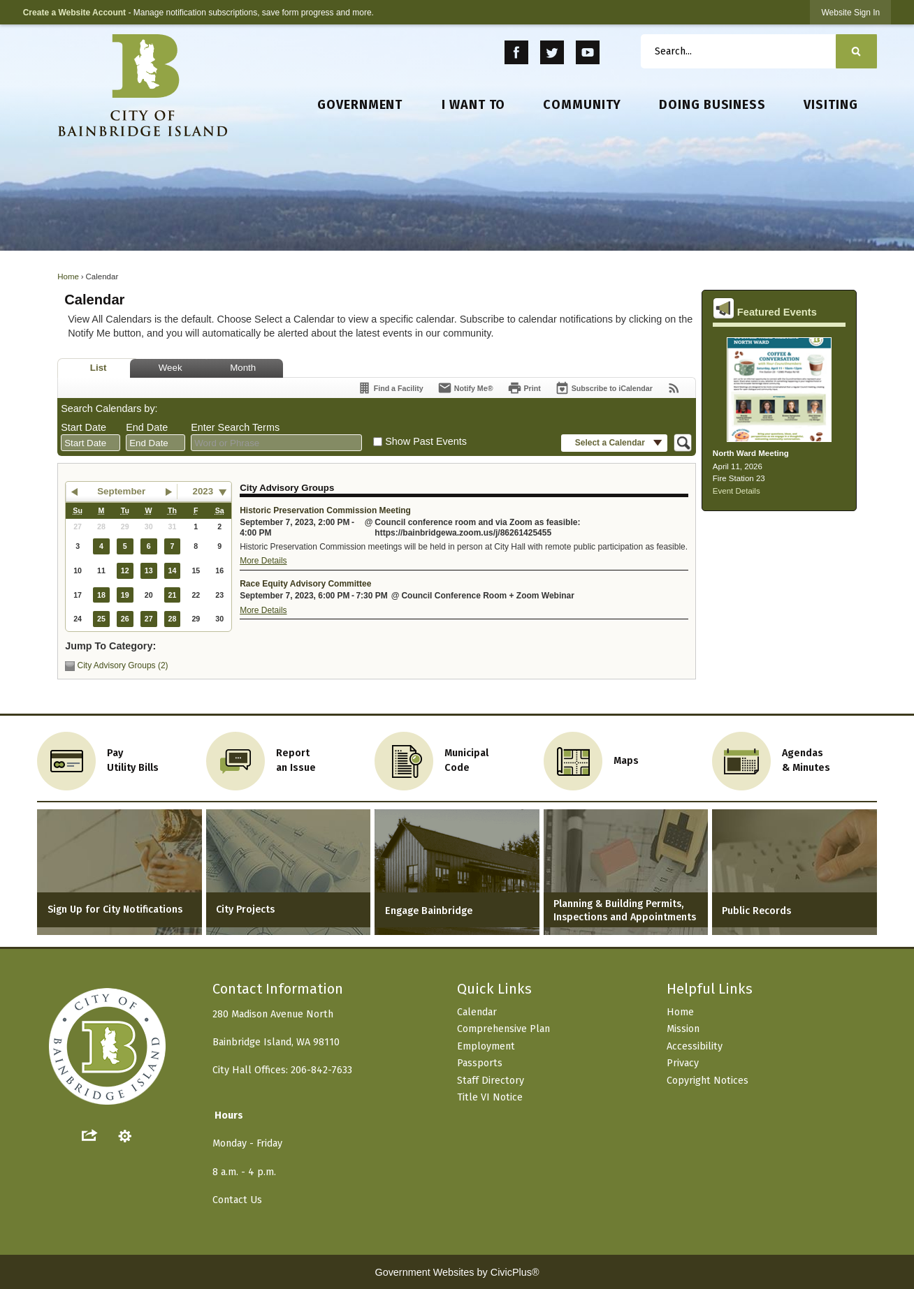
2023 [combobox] (203, 491)
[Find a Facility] (390, 388)
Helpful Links (710, 988)
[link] (850, 12)
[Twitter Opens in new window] (552, 52)
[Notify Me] (465, 388)
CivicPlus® (515, 1272)
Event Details (736, 491)
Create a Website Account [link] (74, 12)
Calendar (477, 1012)
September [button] (121, 491)
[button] (856, 51)
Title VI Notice (490, 1097)
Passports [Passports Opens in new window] (479, 1063)
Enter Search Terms (235, 427)
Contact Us (237, 1200)
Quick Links (494, 988)
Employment (486, 1046)
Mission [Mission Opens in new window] (683, 1029)
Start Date (83, 427)
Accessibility (695, 1046)
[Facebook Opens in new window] (517, 52)
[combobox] (90, 442)
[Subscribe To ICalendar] (604, 388)
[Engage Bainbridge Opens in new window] (457, 872)
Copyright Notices (707, 1081)
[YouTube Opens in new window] (587, 52)
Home (68, 276)
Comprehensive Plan (503, 1029)
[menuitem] (360, 105)
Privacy (683, 1063)
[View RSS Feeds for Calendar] (674, 388)
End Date (147, 427)
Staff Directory (490, 1081)
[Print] (524, 388)
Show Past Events (426, 441)
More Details (263, 561)
